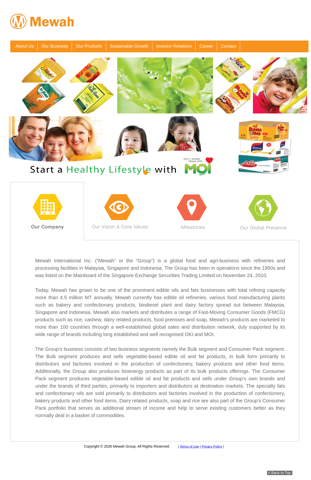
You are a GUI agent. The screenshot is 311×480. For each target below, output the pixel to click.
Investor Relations (174, 46)
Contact (228, 46)
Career (206, 46)
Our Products (89, 46)
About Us (24, 46)
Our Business (54, 46)
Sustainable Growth (129, 46)
